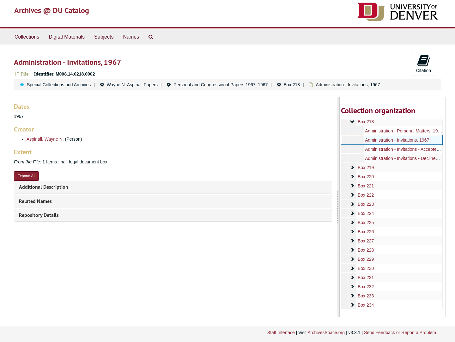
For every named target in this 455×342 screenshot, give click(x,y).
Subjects (103, 37)
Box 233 (365, 295)
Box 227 (365, 240)
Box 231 (365, 277)
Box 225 (365, 222)
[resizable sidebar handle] (338, 207)
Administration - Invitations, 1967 (397, 140)
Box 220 (365, 176)
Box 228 (365, 250)
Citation (423, 63)
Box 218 (292, 84)
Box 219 (365, 167)
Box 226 (365, 231)
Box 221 (365, 185)
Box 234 (365, 305)
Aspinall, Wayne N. (45, 139)
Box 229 (365, 259)
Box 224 (365, 213)
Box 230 (365, 268)
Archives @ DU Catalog (51, 10)
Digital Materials (67, 37)
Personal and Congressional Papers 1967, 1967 (220, 84)
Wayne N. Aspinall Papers (132, 84)
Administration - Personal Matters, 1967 (404, 130)
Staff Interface (281, 332)
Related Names (35, 201)
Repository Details (39, 215)
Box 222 (365, 195)
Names (131, 37)
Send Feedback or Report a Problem (400, 332)
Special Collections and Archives (59, 84)
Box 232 (365, 286)
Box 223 (365, 204)
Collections (27, 37)
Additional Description (43, 187)
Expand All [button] (26, 176)
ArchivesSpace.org (326, 332)
